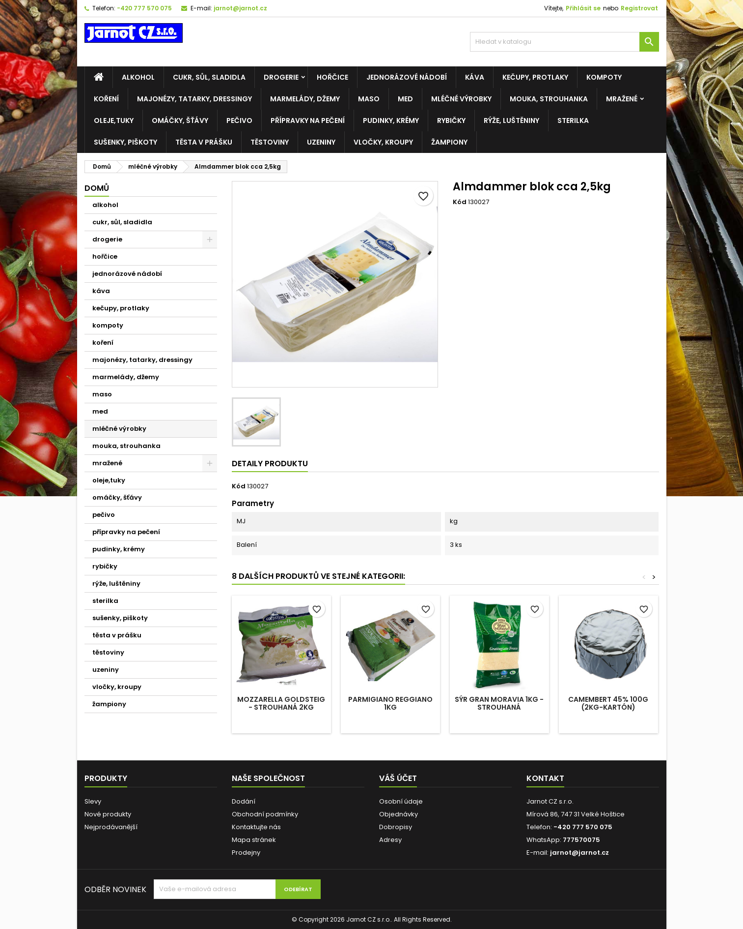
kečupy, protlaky (535, 77)
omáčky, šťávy (180, 120)
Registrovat (639, 8)
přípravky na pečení (308, 120)
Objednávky (398, 814)
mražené (621, 99)
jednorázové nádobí (406, 77)
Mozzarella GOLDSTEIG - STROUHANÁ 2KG (281, 703)
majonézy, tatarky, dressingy (194, 99)
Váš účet (398, 778)
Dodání (243, 801)
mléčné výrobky (461, 99)
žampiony (449, 142)
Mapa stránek (254, 839)
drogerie (281, 77)
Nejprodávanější (111, 827)
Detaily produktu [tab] (270, 463)
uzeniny (321, 142)
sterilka (573, 120)
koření (106, 99)
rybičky (451, 120)
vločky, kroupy (383, 142)
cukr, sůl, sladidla (209, 77)
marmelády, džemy (305, 99)
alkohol (138, 77)
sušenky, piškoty (125, 142)
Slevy (92, 801)
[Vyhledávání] (564, 42)
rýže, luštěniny (511, 120)
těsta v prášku (203, 142)
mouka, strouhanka (549, 99)
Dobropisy (395, 827)
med (405, 99)
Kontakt (545, 778)
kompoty (604, 77)
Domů (96, 188)
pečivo (239, 120)
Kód (460, 202)
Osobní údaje (401, 801)
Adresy (390, 839)
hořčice (332, 77)
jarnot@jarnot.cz (240, 8)
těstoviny (269, 142)
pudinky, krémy (391, 120)
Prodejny (246, 852)
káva (474, 77)
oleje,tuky (114, 120)
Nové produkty (107, 814)
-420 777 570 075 (144, 8)
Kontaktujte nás (256, 827)
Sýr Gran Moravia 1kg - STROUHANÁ (499, 703)
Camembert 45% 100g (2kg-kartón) (608, 703)
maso (369, 99)
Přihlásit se (583, 8)
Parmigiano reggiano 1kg (390, 703)
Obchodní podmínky (265, 814)
